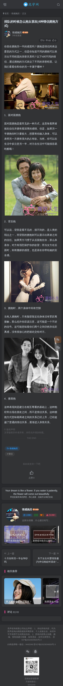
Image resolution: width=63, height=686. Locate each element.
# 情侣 (10, 454)
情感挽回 (15, 13)
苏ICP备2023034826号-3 (45, 644)
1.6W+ (27, 515)
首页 (6, 13)
